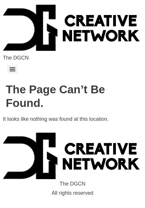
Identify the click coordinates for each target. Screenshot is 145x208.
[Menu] (12, 69)
